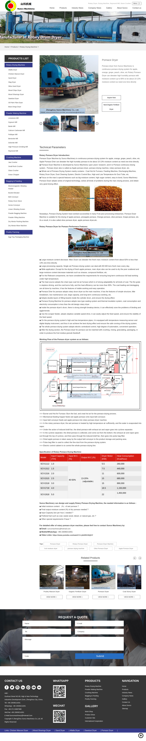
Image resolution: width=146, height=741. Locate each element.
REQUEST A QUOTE (73, 625)
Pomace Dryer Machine (108, 544)
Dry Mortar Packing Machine (18, 221)
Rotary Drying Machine (30, 47)
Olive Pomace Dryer (104, 550)
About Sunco (122, 8)
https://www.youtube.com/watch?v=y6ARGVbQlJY (74, 535)
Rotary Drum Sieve (15, 201)
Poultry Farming (12, 232)
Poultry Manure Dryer (51, 599)
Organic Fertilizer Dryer (77, 599)
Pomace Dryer (55, 544)
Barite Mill (11, 126)
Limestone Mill (13, 118)
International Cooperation (94, 730)
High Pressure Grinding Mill (18, 147)
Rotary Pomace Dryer (82, 544)
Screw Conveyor (14, 205)
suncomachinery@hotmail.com (59, 529)
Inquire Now (111, 98)
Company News (94, 8)
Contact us (137, 8)
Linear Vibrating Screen (16, 209)
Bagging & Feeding (14, 181)
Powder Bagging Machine (17, 213)
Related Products (90, 565)
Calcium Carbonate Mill (16, 130)
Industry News (77, 8)
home (124, 695)
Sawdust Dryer (13, 98)
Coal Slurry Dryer (129, 599)
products (125, 698)
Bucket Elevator (14, 193)
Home (52, 8)
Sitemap (125, 717)
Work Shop (89, 720)
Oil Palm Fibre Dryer (15, 103)
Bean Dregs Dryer (14, 107)
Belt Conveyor (13, 197)
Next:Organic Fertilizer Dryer (111, 108)
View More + (51, 605)
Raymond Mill (13, 151)
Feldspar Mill (12, 134)
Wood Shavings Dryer (16, 94)
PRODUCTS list (18, 58)
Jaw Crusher (12, 162)
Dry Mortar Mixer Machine (17, 226)
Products (63, 8)
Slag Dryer (12, 82)
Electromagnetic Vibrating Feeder (17, 187)
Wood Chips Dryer (14, 90)
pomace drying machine (77, 550)
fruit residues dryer (51, 550)
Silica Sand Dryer (14, 86)
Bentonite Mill (13, 138)
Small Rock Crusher (15, 166)
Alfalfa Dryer (12, 70)
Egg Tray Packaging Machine (18, 237)
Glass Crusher (13, 170)
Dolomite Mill (12, 143)
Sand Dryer (12, 78)
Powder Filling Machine (16, 217)
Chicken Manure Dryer (16, 74)
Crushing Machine (13, 157)
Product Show (90, 723)
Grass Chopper (13, 174)
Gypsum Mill (12, 122)
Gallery (109, 8)
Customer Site (90, 726)
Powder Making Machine (16, 113)
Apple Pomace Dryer (50, 556)
